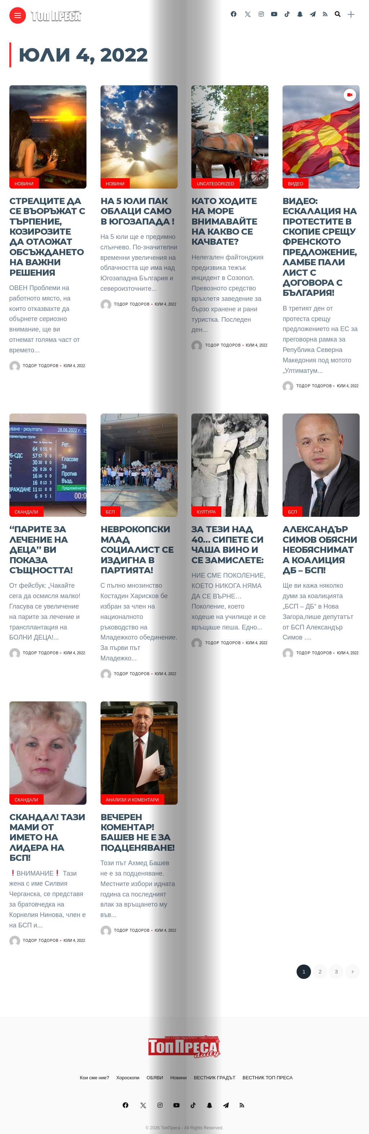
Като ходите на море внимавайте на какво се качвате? (224, 219)
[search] (338, 14)
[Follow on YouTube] (274, 14)
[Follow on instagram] (261, 14)
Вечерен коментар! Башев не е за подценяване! (137, 819)
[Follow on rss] (325, 14)
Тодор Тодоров (41, 360)
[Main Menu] (17, 15)
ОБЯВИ (155, 1063)
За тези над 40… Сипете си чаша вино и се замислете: (227, 535)
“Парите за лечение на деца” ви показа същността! (40, 540)
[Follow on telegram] (313, 14)
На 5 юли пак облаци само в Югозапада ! (137, 210)
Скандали (26, 504)
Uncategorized (215, 183)
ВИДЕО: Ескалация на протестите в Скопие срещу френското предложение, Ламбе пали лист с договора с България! (320, 243)
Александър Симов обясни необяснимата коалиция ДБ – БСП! (320, 540)
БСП (110, 504)
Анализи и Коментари (132, 789)
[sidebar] (351, 14)
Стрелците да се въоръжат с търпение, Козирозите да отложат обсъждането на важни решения (47, 233)
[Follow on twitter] (248, 14)
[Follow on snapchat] (300, 14)
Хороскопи (127, 1063)
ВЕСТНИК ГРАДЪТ (214, 1063)
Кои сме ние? (94, 1063)
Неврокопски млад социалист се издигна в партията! (137, 540)
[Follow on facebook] (233, 14)
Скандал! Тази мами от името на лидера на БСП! (47, 824)
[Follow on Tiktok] (287, 14)
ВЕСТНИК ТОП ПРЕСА (268, 1063)
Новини (24, 183)
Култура (206, 504)
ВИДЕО (295, 183)
